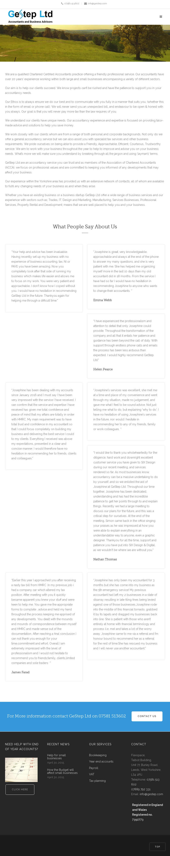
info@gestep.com (97, 3)
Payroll (93, 768)
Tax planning (97, 780)
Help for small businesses (56, 757)
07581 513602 (71, 3)
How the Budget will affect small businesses (62, 771)
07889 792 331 (140, 789)
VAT (91, 774)
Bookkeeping (98, 755)
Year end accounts (101, 761)
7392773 (137, 819)
